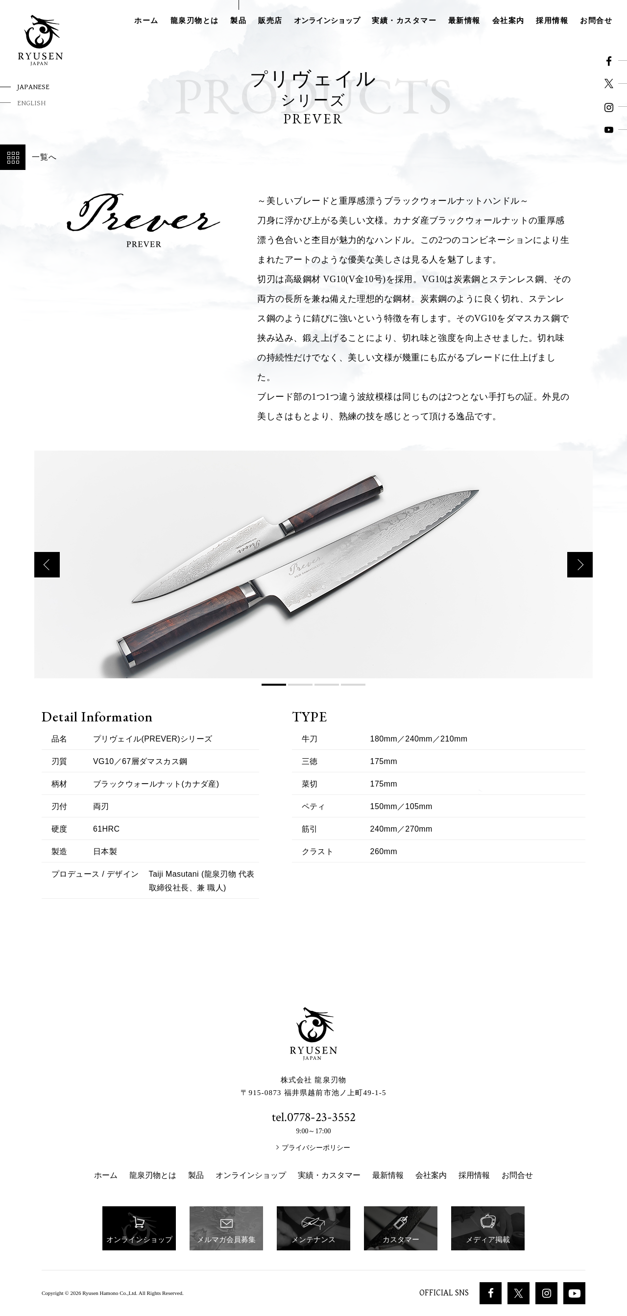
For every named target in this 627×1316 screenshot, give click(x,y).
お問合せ (596, 20)
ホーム (146, 20)
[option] (313, 577)
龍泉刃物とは (194, 20)
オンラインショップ (327, 20)
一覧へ (28, 157)
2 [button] (300, 697)
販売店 (270, 20)
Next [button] (580, 577)
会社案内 (508, 20)
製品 (238, 20)
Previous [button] (47, 577)
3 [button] (326, 697)
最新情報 (464, 20)
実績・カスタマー (404, 20)
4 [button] (353, 697)
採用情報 (552, 20)
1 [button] (274, 697)
